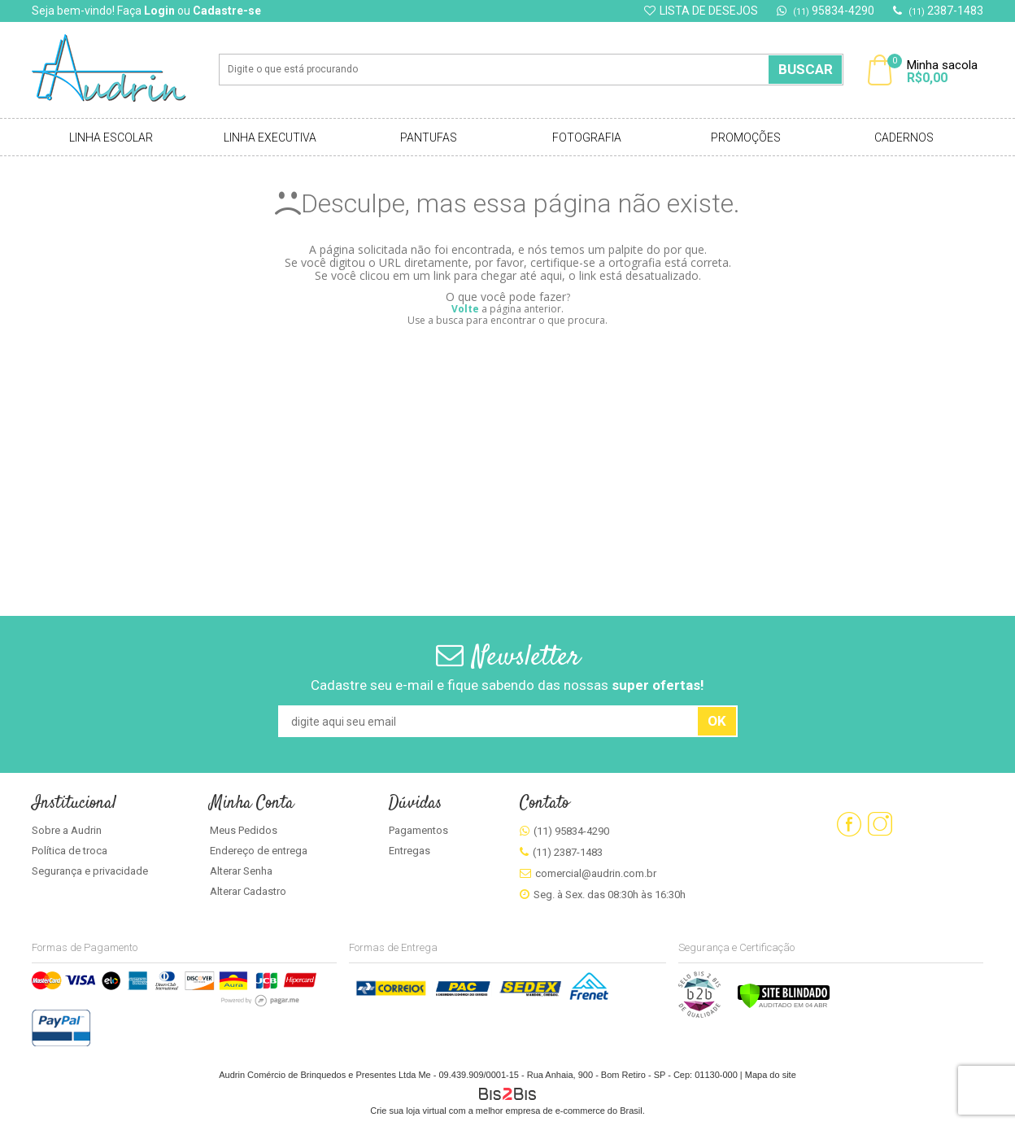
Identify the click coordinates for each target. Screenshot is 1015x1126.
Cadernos (904, 137)
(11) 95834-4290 (571, 831)
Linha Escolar (111, 137)
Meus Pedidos (243, 830)
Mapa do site (770, 1075)
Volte (465, 309)
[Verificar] (783, 1005)
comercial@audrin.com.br (595, 873)
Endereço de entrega (258, 850)
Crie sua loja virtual (408, 1110)
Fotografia (586, 137)
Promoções (746, 137)
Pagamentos (418, 830)
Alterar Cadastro (248, 891)
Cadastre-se (227, 10)
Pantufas (428, 137)
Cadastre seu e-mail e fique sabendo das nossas (507, 685)
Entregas (409, 850)
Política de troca (69, 850)
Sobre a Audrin (67, 830)
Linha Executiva (270, 137)
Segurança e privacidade (90, 871)
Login (159, 10)
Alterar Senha (241, 871)
